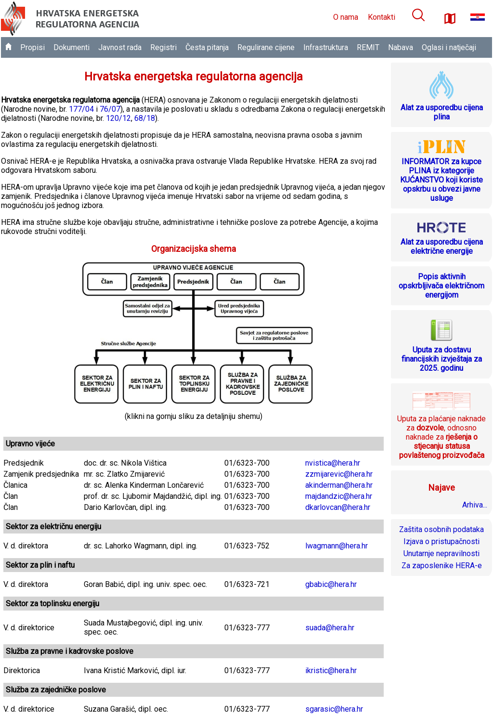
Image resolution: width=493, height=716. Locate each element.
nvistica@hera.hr (332, 463)
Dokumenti (71, 47)
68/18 (144, 118)
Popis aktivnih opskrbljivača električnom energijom (441, 285)
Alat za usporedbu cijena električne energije (442, 246)
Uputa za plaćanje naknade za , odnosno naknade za (441, 437)
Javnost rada (120, 47)
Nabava (400, 47)
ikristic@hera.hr (331, 670)
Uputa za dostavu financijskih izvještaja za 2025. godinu (442, 359)
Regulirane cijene (266, 47)
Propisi (32, 47)
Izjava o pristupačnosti (441, 541)
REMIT (368, 47)
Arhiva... (474, 504)
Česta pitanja (207, 47)
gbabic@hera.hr (331, 584)
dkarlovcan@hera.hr (337, 507)
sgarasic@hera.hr (334, 709)
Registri (163, 47)
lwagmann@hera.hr (336, 545)
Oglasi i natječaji (449, 47)
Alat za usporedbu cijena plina (442, 112)
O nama (345, 17)
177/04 (81, 109)
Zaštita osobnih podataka (441, 529)
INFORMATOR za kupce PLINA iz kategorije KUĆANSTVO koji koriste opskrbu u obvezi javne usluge (441, 180)
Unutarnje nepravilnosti (441, 553)
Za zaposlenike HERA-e (442, 565)
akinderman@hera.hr (339, 485)
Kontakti (381, 17)
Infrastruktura (325, 47)
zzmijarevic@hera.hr (339, 474)
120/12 (118, 118)
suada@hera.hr (329, 627)
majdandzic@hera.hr (338, 496)
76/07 (110, 109)
